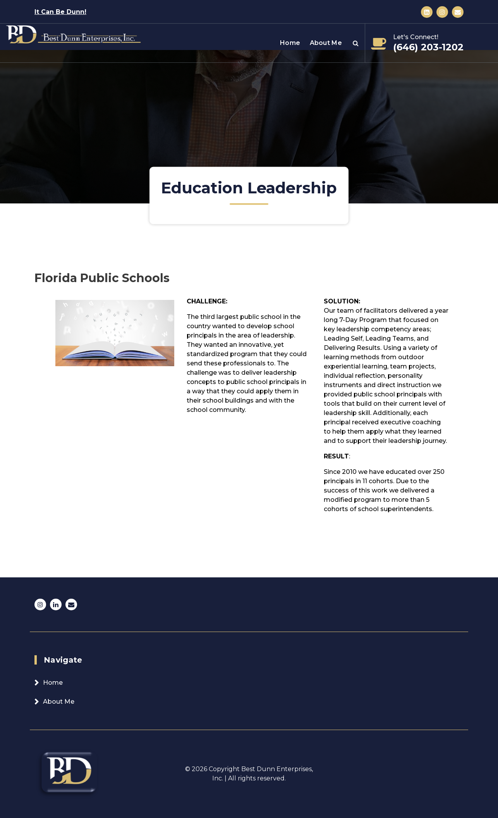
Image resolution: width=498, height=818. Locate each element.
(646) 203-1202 (428, 47)
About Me (326, 42)
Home (290, 42)
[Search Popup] (355, 43)
